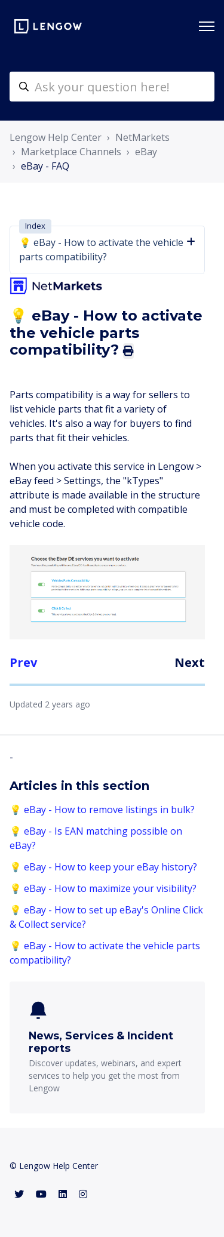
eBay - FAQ (45, 166)
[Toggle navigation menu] (206, 26)
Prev (23, 662)
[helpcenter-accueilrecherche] (112, 86)
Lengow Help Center (56, 137)
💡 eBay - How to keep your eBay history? (103, 866)
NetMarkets (142, 137)
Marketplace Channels (71, 151)
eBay (146, 151)
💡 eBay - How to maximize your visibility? (103, 888)
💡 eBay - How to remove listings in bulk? (102, 809)
